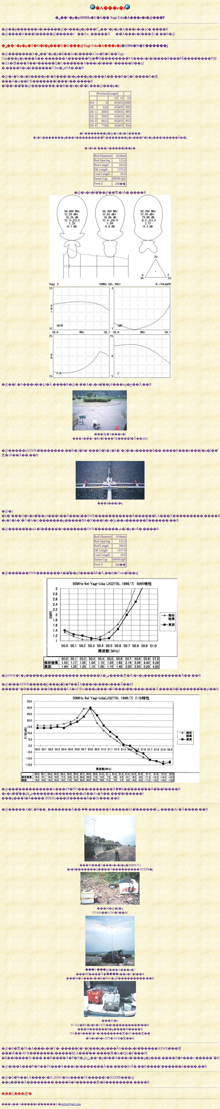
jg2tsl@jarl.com (71, 1104)
